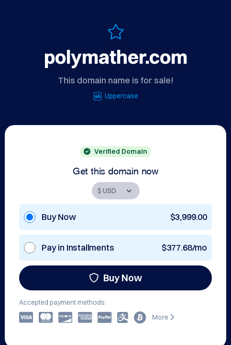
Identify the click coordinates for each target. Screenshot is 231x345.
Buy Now (115, 278)
